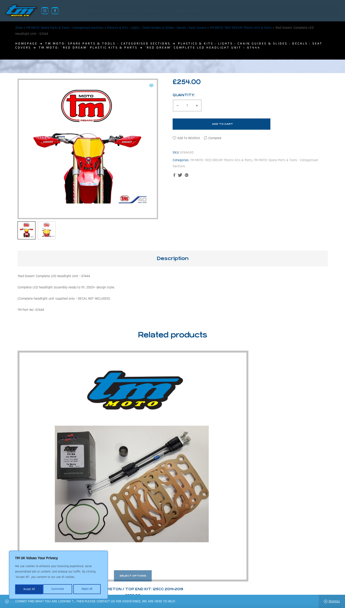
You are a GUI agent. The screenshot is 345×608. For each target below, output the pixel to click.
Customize (29, 589)
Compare (214, 138)
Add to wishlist (188, 138)
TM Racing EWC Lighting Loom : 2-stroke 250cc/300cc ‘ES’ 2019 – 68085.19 (291, 435)
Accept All (88, 589)
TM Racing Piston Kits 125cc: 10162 (133, 435)
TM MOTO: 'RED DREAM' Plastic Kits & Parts (241, 27)
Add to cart (222, 123)
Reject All (59, 589)
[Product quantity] (187, 105)
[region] (58, 575)
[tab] (172, 258)
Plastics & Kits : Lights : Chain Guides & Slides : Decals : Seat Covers (156, 27)
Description (173, 258)
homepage (26, 43)
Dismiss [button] (334, 601)
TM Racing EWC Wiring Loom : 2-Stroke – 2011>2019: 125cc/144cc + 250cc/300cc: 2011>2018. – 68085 (212, 435)
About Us (129, 586)
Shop (19, 27)
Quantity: (184, 95)
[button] (151, 85)
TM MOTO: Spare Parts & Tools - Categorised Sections (65, 27)
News (144, 586)
